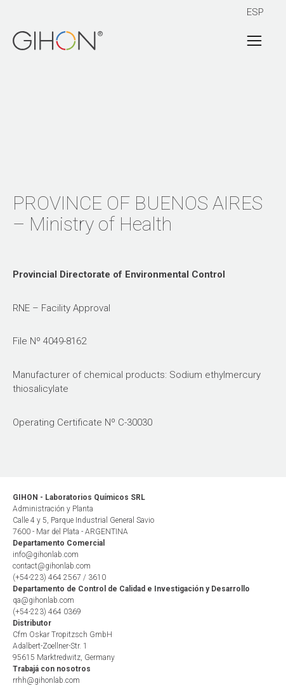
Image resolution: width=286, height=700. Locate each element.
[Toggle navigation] (254, 41)
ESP (255, 12)
